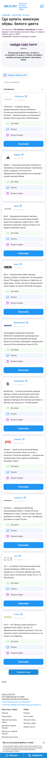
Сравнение (35, 755)
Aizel (16, 206)
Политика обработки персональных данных (21, 705)
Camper (17, 439)
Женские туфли (30, 723)
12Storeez (19, 96)
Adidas (17, 155)
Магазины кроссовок (10, 737)
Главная (5, 713)
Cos (16, 556)
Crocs (16, 614)
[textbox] (11, 89)
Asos (16, 264)
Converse (18, 498)
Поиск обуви (6, 716)
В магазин (23, 144)
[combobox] (23, 89)
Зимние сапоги (29, 727)
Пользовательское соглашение (16, 702)
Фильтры (12, 755)
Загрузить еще (23, 672)
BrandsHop (19, 381)
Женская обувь (30, 720)
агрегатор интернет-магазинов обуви (23, 6)
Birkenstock (19, 322)
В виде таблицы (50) (17, 75)
